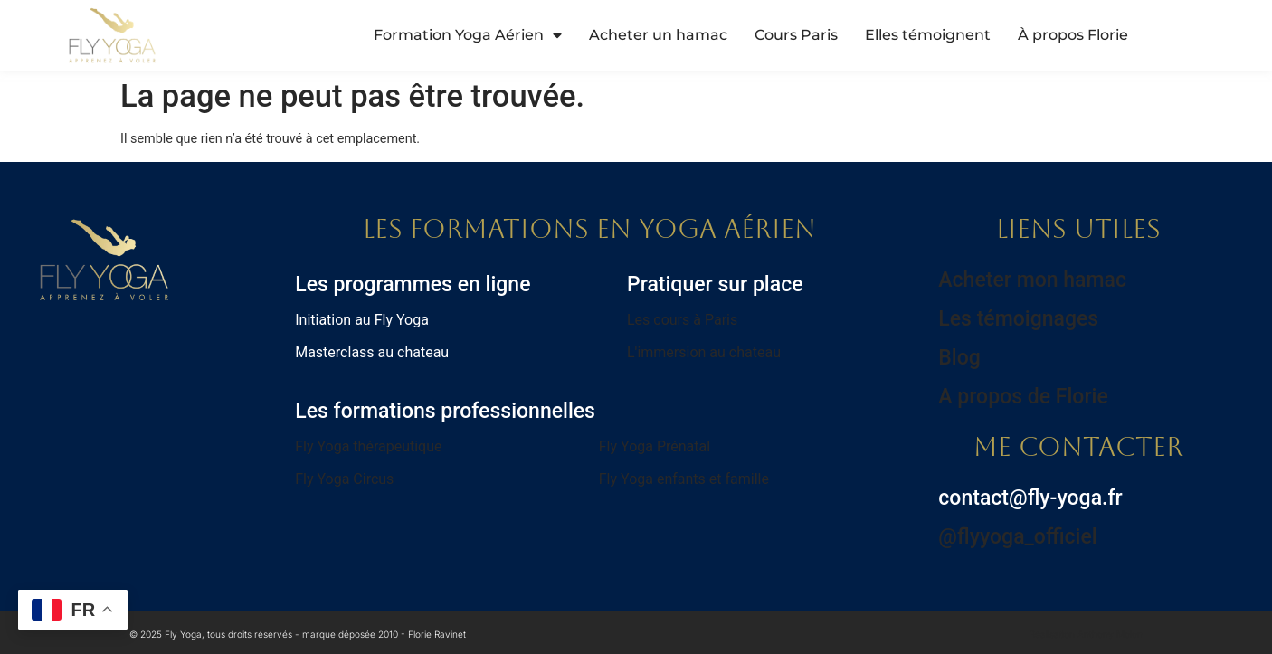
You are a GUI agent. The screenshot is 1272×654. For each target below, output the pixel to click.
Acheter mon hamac (1032, 280)
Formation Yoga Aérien (468, 35)
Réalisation (1086, 634)
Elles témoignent (928, 34)
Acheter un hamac (658, 34)
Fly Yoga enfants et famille (684, 479)
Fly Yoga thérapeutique (368, 446)
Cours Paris (796, 34)
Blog (959, 358)
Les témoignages (1018, 319)
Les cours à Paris (682, 319)
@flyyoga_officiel (1017, 537)
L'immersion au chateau (704, 352)
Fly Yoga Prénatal (654, 446)
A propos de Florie (1022, 396)
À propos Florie (1073, 34)
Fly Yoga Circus (344, 479)
